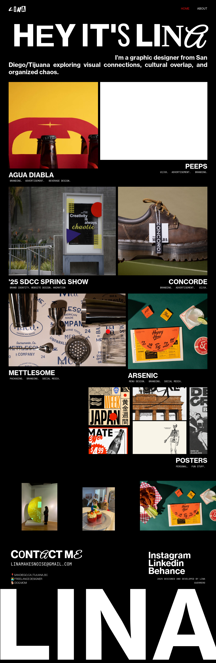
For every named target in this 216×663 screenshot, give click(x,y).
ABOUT (202, 8)
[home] (91, 9)
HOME (185, 8)
